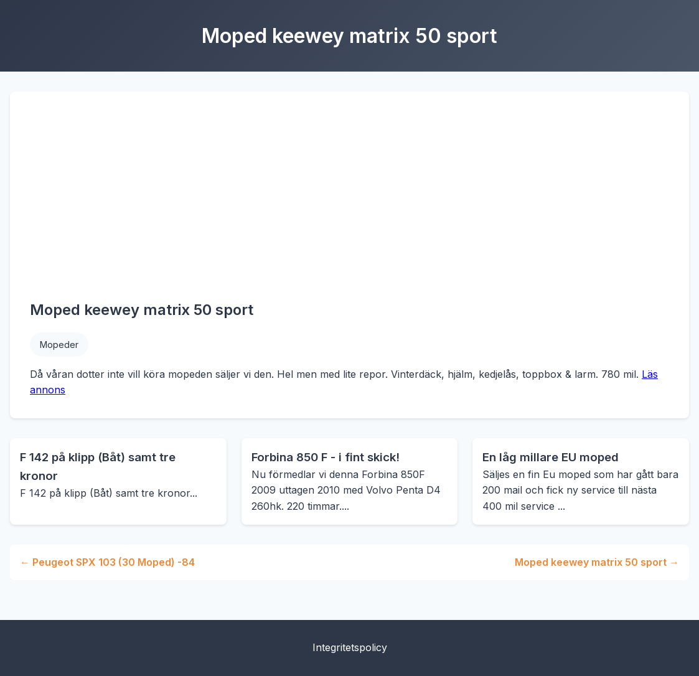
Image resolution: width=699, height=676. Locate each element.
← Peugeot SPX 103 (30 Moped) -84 (107, 562)
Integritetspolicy (349, 647)
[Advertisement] (349, 205)
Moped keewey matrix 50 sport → (597, 562)
